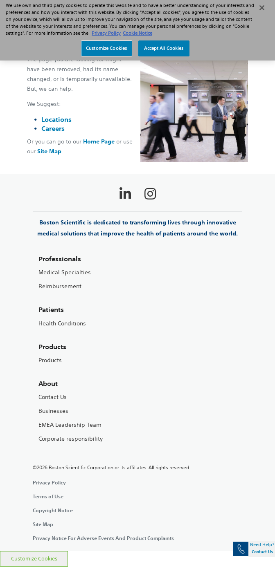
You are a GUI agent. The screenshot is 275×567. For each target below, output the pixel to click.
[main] (137, 288)
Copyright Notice (53, 510)
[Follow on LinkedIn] (125, 193)
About (48, 384)
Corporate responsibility (70, 438)
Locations (56, 119)
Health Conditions (62, 323)
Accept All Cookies (163, 43)
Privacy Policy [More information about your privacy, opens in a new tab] (106, 28)
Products (50, 360)
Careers (53, 128)
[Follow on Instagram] (150, 193)
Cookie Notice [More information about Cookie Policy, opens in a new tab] (137, 28)
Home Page (99, 141)
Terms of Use (48, 496)
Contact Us (52, 397)
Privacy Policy (49, 482)
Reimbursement (59, 286)
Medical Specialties (64, 272)
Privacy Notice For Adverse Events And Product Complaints (103, 538)
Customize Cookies (34, 558)
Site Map (49, 151)
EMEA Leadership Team (69, 424)
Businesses (53, 411)
